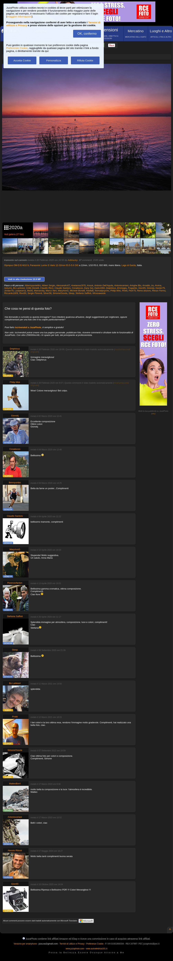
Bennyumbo (15, 482)
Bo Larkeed (19, 288)
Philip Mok (115, 290)
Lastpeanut (20, 290)
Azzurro (8, 288)
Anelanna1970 (78, 285)
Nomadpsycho (102, 290)
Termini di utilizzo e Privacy (72, 944)
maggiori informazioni (19, 16)
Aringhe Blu (135, 285)
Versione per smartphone (25, 944)
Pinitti (124, 290)
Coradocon (77, 288)
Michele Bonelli (77, 290)
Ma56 (30, 290)
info (153, 414)
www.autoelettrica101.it (96, 948)
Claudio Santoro (63, 288)
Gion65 (142, 288)
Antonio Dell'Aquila (103, 285)
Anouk (90, 285)
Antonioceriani (121, 285)
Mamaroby (39, 290)
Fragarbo (132, 288)
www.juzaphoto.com (75, 948)
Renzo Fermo (159, 290)
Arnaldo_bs (148, 285)
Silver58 (47, 293)
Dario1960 (99, 288)
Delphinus (111, 288)
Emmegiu (122, 288)
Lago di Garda (128, 265)
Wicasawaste (99, 293)
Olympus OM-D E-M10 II (16, 265)
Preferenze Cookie (17, 48)
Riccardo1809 (11, 293)
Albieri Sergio (48, 285)
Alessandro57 (63, 285)
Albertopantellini (33, 285)
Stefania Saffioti (83, 293)
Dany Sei (88, 288)
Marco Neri (51, 290)
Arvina (158, 285)
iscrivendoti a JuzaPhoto (28, 327)
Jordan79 (8, 290)
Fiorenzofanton (14, 583)
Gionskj (150, 288)
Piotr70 (132, 290)
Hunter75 (160, 288)
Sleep (71, 293)
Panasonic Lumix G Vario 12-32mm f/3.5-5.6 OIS (54, 265)
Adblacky (73, 260)
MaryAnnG (63, 290)
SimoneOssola (60, 293)
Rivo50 (22, 293)
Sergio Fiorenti (34, 293)
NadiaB (89, 290)
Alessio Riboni (15, 850)
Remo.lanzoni (144, 290)
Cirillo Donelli (32, 288)
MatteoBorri (15, 783)
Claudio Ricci (46, 288)
